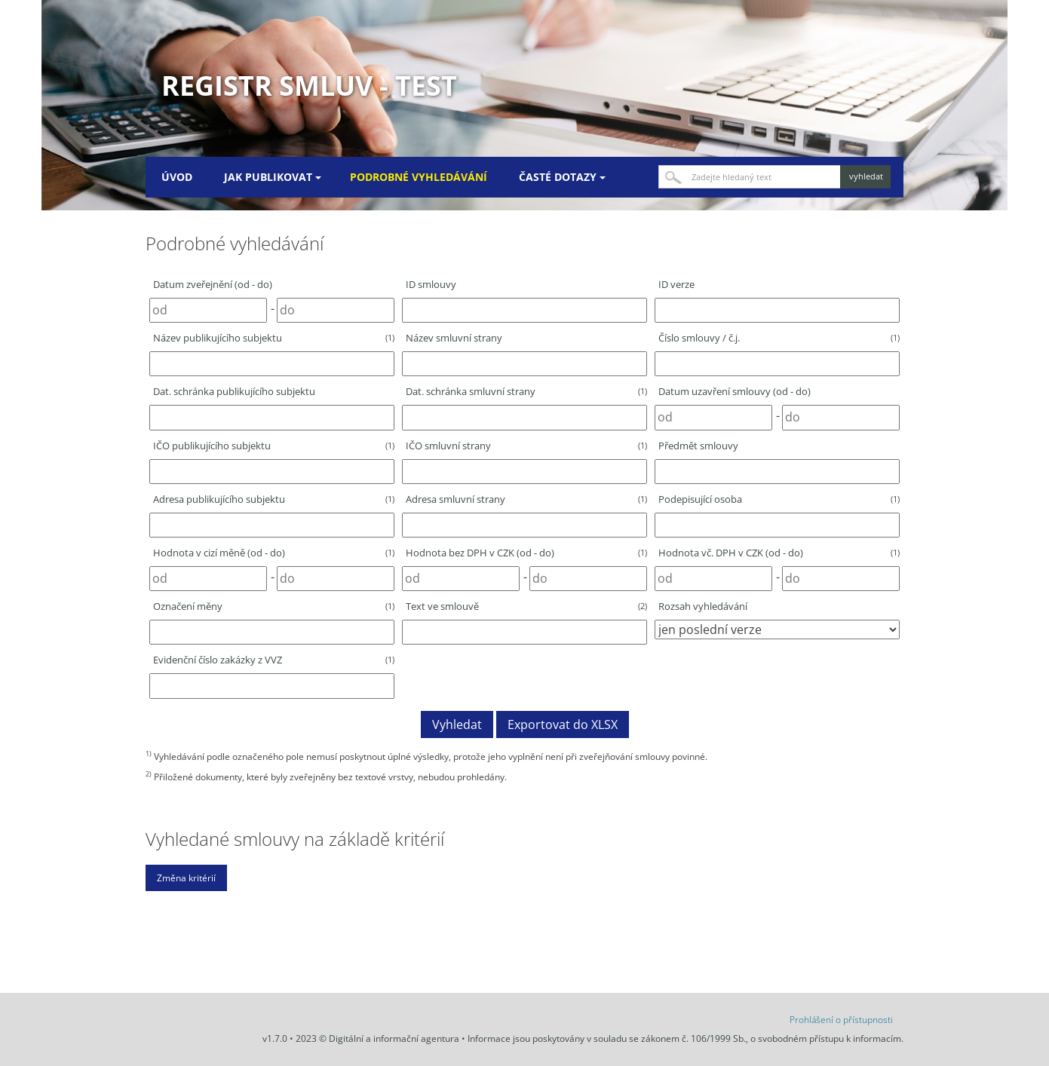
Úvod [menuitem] (176, 177)
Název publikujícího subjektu (273, 338)
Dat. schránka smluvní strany (526, 391)
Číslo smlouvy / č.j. (779, 338)
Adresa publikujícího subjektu (273, 499)
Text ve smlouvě (526, 606)
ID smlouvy (431, 284)
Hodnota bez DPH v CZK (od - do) (526, 552)
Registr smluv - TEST (309, 85)
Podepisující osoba (779, 499)
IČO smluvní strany (526, 445)
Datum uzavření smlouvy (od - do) (734, 391)
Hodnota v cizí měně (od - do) (273, 552)
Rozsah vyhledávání (702, 606)
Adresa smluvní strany (526, 499)
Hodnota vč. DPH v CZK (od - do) (779, 552)
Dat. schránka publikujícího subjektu (234, 391)
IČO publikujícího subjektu (273, 445)
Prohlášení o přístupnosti (841, 1019)
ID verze (676, 284)
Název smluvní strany (454, 338)
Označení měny (273, 606)
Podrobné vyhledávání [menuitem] (418, 177)
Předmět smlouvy (698, 445)
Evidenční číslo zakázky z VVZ (273, 659)
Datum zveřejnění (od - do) (212, 284)
